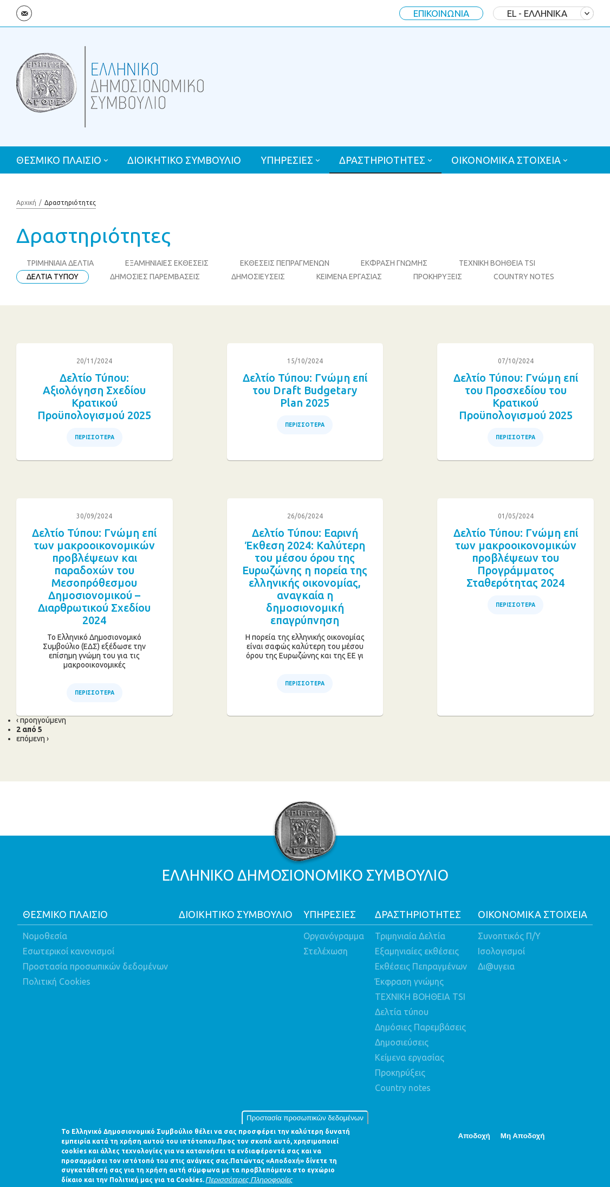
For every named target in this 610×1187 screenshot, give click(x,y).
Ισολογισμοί (501, 951)
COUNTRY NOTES (524, 276)
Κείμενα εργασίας (409, 1057)
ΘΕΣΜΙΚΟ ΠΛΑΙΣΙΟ (58, 160)
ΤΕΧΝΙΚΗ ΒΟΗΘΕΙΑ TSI (497, 263)
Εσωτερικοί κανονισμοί (68, 951)
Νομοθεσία (45, 936)
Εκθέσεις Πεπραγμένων (421, 966)
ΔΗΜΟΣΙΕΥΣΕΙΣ (258, 276)
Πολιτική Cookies (56, 981)
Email (24, 13)
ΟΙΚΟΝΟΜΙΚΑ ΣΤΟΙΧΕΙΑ (506, 160)
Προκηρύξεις (400, 1072)
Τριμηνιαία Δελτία (410, 936)
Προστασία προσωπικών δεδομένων (305, 1122)
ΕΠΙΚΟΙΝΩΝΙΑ (441, 13)
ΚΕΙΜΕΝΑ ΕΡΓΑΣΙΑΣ (349, 276)
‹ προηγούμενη (41, 720)
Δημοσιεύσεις (402, 1042)
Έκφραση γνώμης (409, 981)
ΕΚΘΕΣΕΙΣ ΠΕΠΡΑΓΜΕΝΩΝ (284, 263)
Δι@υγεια (496, 966)
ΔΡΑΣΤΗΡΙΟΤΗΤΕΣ (382, 160)
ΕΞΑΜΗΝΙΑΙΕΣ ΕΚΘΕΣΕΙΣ (167, 263)
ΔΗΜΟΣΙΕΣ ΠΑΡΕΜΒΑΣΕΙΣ (155, 276)
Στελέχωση (325, 951)
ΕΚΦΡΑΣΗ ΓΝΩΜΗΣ (394, 263)
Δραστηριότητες (70, 202)
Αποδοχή (474, 1139)
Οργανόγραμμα (333, 936)
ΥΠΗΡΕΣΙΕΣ (287, 160)
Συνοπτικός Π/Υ (509, 936)
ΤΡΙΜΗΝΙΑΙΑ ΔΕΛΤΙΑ (60, 263)
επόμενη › (32, 738)
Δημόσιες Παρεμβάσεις (420, 1027)
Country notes (403, 1088)
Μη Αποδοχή (523, 1139)
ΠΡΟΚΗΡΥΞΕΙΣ (437, 276)
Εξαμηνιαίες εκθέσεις (417, 951)
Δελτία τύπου (402, 1012)
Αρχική (26, 202)
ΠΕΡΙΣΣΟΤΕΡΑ (94, 437)
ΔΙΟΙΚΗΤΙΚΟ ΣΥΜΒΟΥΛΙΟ (184, 160)
